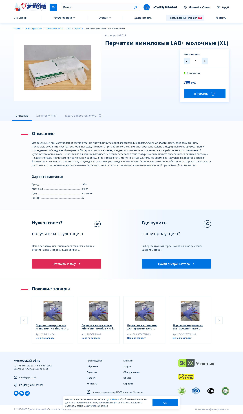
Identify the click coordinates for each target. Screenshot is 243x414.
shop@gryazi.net (25, 378)
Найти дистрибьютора (176, 264)
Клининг (128, 361)
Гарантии (92, 372)
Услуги (127, 366)
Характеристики (46, 115)
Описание (21, 115)
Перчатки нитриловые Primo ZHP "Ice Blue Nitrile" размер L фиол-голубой (53, 327)
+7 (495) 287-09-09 (165, 7)
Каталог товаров (63, 17)
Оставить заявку (67, 264)
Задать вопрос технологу (83, 115)
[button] (135, 7)
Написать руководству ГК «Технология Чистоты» (115, 392)
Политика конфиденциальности (212, 409)
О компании (20, 17)
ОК (165, 402)
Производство (94, 361)
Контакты (221, 17)
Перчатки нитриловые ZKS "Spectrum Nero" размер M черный (142, 327)
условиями (113, 399)
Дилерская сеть (143, 17)
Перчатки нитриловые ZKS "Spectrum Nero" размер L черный (188, 327)
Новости (91, 378)
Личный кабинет (197, 7)
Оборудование (131, 372)
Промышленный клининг (185, 18)
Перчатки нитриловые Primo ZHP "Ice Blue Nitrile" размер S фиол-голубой (99, 327)
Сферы (127, 378)
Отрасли (103, 17)
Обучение (92, 366)
